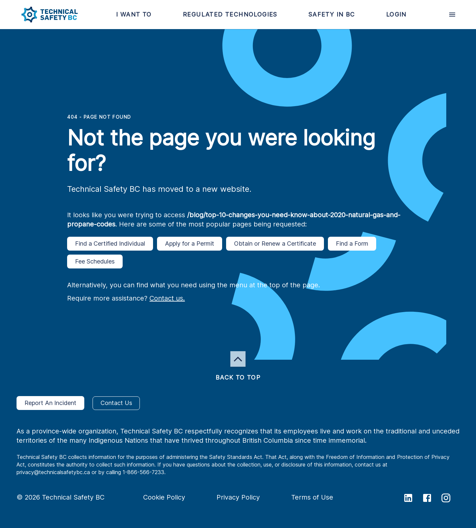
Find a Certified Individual (110, 244)
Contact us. (167, 298)
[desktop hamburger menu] (452, 14)
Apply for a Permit (189, 244)
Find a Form (352, 244)
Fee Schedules (95, 261)
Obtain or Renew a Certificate (275, 244)
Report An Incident (50, 403)
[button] (44, 14)
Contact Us (116, 403)
